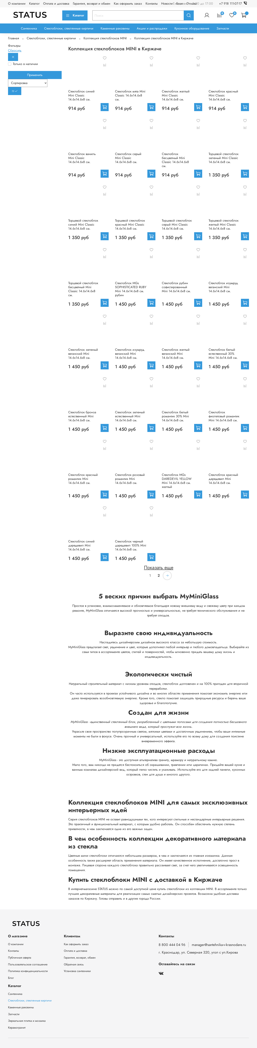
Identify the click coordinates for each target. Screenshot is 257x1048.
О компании (16, 3)
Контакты (152, 3)
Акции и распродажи (152, 28)
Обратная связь (74, 964)
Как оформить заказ (128, 3)
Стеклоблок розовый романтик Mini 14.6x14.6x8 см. (130, 478)
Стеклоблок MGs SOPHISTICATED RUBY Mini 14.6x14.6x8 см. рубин (130, 289)
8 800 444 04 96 (172, 944)
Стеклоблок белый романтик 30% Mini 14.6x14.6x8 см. (175, 416)
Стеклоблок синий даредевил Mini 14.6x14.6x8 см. (81, 545)
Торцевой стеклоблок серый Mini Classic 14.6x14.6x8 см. (177, 224)
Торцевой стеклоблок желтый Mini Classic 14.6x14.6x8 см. (224, 224)
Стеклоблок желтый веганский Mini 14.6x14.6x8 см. (176, 353)
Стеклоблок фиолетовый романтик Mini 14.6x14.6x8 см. (224, 416)
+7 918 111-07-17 (234, 3)
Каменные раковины (115, 28)
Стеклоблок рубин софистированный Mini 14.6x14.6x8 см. (176, 287)
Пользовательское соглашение (27, 964)
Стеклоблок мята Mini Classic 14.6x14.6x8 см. (130, 95)
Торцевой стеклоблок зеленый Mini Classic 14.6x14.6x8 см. (224, 158)
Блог (11, 978)
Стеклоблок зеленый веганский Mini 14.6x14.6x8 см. (83, 353)
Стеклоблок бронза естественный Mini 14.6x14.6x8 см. (82, 416)
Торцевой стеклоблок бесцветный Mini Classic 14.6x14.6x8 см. (83, 289)
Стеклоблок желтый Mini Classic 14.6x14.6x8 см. (176, 95)
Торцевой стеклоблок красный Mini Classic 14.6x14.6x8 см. (130, 224)
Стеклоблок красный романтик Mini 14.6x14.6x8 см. (83, 478)
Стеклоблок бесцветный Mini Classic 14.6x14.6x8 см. (175, 160)
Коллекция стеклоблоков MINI (105, 38)
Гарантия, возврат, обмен (80, 958)
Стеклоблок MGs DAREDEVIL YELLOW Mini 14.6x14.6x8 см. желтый (177, 480)
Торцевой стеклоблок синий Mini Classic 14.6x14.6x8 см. (83, 224)
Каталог (34, 3)
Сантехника (29, 28)
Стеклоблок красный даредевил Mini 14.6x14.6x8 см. (223, 478)
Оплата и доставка (56, 3)
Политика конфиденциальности (28, 971)
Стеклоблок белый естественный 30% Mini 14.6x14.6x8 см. (223, 353)
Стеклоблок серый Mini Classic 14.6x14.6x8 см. (128, 158)
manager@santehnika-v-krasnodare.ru (219, 944)
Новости (167, 3)
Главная (13, 38)
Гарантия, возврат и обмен (91, 3)
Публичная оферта (19, 958)
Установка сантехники (77, 971)
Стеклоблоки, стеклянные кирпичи (68, 28)
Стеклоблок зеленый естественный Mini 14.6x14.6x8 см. (130, 416)
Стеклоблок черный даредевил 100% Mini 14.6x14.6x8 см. (130, 545)
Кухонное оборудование (191, 28)
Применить (35, 75)
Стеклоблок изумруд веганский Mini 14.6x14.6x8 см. (223, 287)
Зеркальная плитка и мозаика (27, 1021)
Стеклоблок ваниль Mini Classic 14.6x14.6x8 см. (82, 158)
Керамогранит (16, 1028)
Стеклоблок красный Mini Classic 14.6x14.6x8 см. (223, 95)
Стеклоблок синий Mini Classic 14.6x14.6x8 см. (81, 95)
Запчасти (222, 28)
